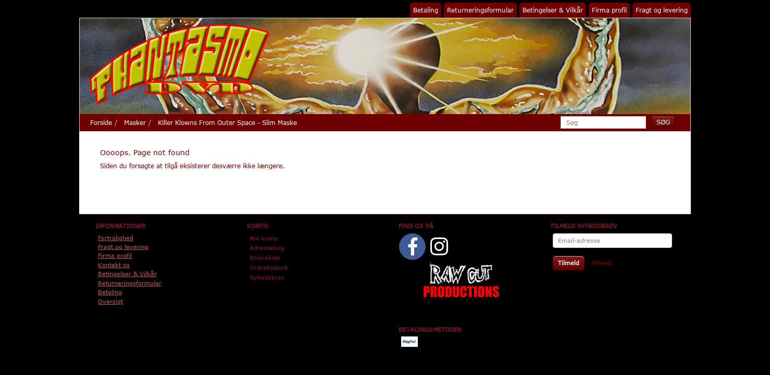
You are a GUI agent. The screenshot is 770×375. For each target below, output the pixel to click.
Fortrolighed (115, 237)
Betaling (425, 10)
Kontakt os (114, 264)
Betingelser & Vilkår (553, 10)
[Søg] (663, 122)
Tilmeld (568, 262)
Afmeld (601, 262)
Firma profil (609, 10)
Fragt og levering (662, 10)
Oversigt (110, 301)
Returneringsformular (480, 10)
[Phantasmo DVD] (179, 64)
